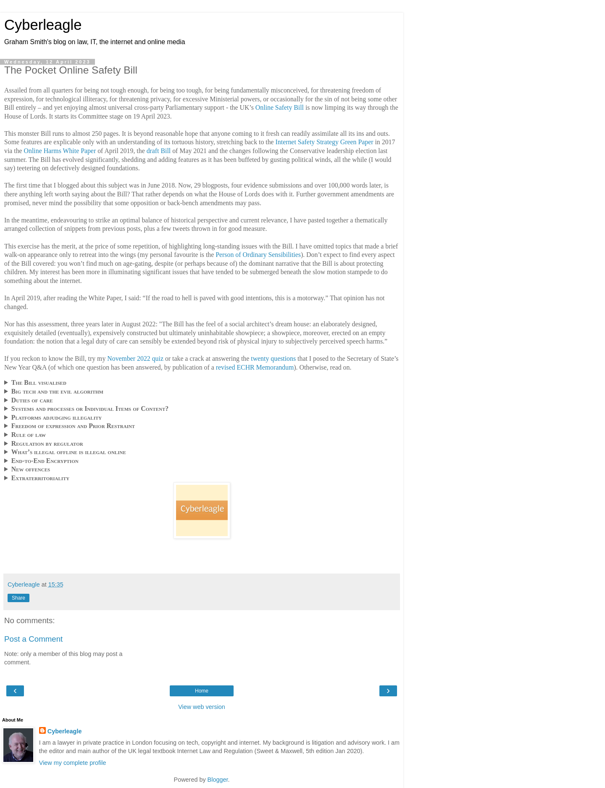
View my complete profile (72, 762)
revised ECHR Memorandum (255, 367)
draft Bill (159, 150)
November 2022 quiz (135, 358)
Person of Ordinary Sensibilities (258, 254)
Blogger (218, 779)
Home (201, 691)
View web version (201, 706)
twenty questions (273, 358)
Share (18, 598)
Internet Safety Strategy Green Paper (325, 141)
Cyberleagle (43, 25)
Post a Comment (33, 639)
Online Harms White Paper (60, 150)
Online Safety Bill (279, 107)
